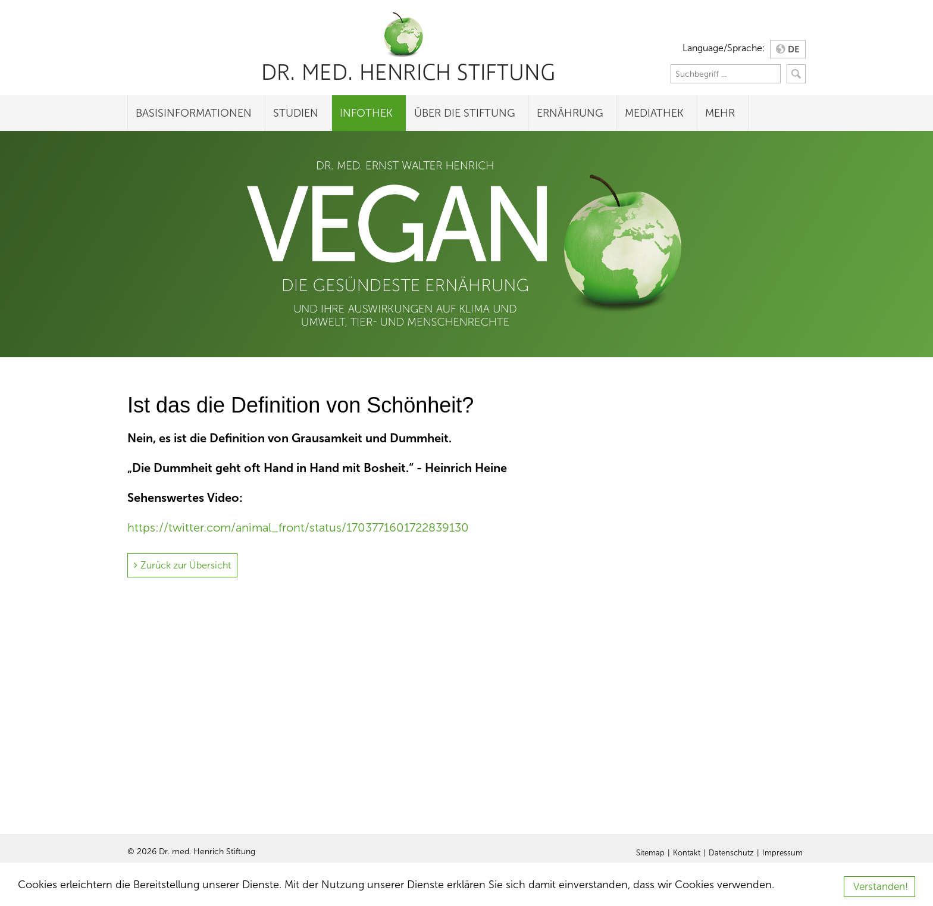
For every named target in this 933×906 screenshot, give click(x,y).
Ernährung (570, 113)
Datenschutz (731, 853)
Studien (295, 113)
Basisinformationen (194, 113)
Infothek (366, 113)
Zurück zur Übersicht (185, 565)
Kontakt (686, 853)
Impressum (782, 853)
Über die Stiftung (464, 113)
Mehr (720, 113)
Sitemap (650, 853)
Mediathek (654, 113)
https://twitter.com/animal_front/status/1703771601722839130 (298, 527)
